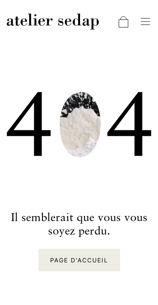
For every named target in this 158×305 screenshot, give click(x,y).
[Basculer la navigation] (145, 21)
